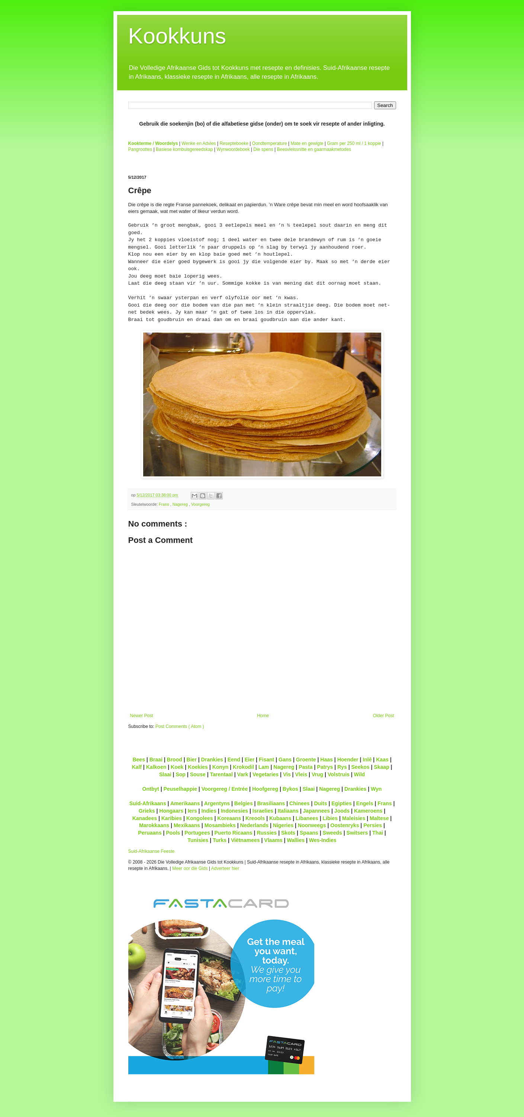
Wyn (376, 789)
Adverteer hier (225, 868)
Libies (330, 818)
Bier (192, 760)
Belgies (243, 803)
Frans (164, 504)
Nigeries (283, 825)
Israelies (263, 811)
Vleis (301, 774)
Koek (177, 767)
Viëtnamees (245, 840)
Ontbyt (150, 789)
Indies (208, 811)
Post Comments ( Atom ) (179, 726)
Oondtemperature (269, 143)
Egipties (341, 803)
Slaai (165, 774)
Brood (174, 760)
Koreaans (229, 818)
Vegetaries (266, 774)
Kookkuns (177, 35)
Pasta (305, 767)
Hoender (348, 760)
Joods (342, 811)
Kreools (255, 818)
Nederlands (254, 825)
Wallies (296, 840)
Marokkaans (154, 825)
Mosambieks (220, 825)
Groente (306, 760)
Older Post (383, 715)
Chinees (299, 803)
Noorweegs (312, 825)
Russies (267, 833)
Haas (326, 760)
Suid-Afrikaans (147, 803)
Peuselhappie (180, 789)
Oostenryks (344, 825)
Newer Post (141, 715)
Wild (359, 774)
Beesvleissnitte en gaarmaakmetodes (314, 149)
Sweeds (332, 833)
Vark (242, 774)
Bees (138, 760)
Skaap (381, 767)
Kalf (137, 767)
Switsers (357, 833)
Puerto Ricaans (234, 833)
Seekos (360, 767)
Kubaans (280, 818)
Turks (219, 840)
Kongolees (199, 818)
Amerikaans (185, 803)
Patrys (325, 767)
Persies (372, 825)
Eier (250, 760)
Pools (173, 833)
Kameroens (368, 811)
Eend (234, 760)
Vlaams (273, 840)
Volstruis (339, 774)
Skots (288, 833)
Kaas (382, 760)
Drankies (212, 760)
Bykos (290, 789)
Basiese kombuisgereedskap (184, 149)
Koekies (198, 767)
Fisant (266, 760)
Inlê (367, 760)
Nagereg (181, 504)
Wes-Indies (323, 840)
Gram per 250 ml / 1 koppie (354, 143)
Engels (364, 803)
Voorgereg (200, 504)
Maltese (379, 818)
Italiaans (288, 811)
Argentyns (217, 803)
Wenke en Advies (198, 143)
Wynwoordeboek (233, 149)
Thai (377, 833)
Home (263, 715)
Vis (287, 774)
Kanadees (144, 818)
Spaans (309, 833)
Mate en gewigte (306, 143)
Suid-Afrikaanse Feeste (151, 851)
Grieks (147, 811)
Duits (320, 803)
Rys (342, 767)
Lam (263, 767)
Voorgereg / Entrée (225, 789)
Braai (156, 760)
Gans (285, 760)
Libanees (307, 818)
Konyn (220, 767)
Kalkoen (156, 767)
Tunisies (197, 840)
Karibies (171, 818)
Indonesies (234, 811)
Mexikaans (187, 825)
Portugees (197, 833)
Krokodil (243, 767)
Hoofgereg (265, 789)
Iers (192, 811)
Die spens (263, 149)
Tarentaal (221, 774)
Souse (198, 774)
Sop (181, 774)
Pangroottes (140, 149)
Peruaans (149, 833)
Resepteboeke (233, 143)
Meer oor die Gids (190, 868)
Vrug (317, 774)
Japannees (316, 811)
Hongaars (171, 811)
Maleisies (353, 818)
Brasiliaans (271, 803)
